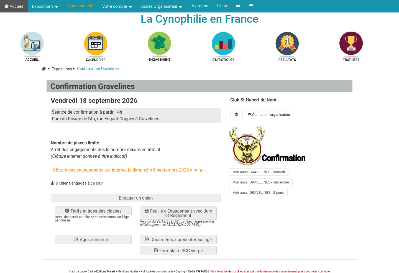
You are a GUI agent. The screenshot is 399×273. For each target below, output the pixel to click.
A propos (199, 5)
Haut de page (77, 271)
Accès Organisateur (162, 6)
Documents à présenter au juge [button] (178, 239)
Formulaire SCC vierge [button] (178, 250)
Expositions (45, 6)
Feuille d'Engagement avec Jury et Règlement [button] (178, 213)
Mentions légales (128, 271)
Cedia (91, 271)
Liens (222, 5)
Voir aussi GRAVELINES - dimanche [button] (261, 182)
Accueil (13, 6)
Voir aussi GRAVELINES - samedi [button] (259, 172)
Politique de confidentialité (157, 271)
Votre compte (117, 6)
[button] (93, 239)
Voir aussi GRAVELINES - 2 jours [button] (258, 192)
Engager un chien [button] (136, 198)
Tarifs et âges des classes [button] (93, 211)
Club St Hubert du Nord (253, 100)
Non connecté (80, 5)
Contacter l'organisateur (268, 115)
